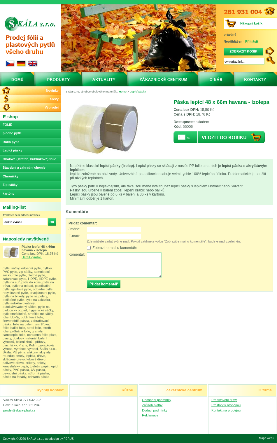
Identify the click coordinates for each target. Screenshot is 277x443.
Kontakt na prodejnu (226, 410)
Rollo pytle (11, 142)
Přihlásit (251, 41)
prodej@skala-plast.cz (19, 410)
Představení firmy (224, 400)
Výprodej (52, 107)
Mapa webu (266, 438)
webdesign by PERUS (59, 438)
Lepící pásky (138, 91)
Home (123, 91)
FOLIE (7, 124)
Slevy (54, 99)
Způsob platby (152, 405)
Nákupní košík (251, 23)
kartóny (8, 193)
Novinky (52, 90)
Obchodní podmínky (156, 400)
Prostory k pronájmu (226, 405)
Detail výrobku (32, 257)
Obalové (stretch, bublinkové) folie (29, 159)
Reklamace (150, 415)
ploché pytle (12, 133)
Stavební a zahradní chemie (24, 167)
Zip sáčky (10, 184)
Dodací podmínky (154, 410)
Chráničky (10, 176)
